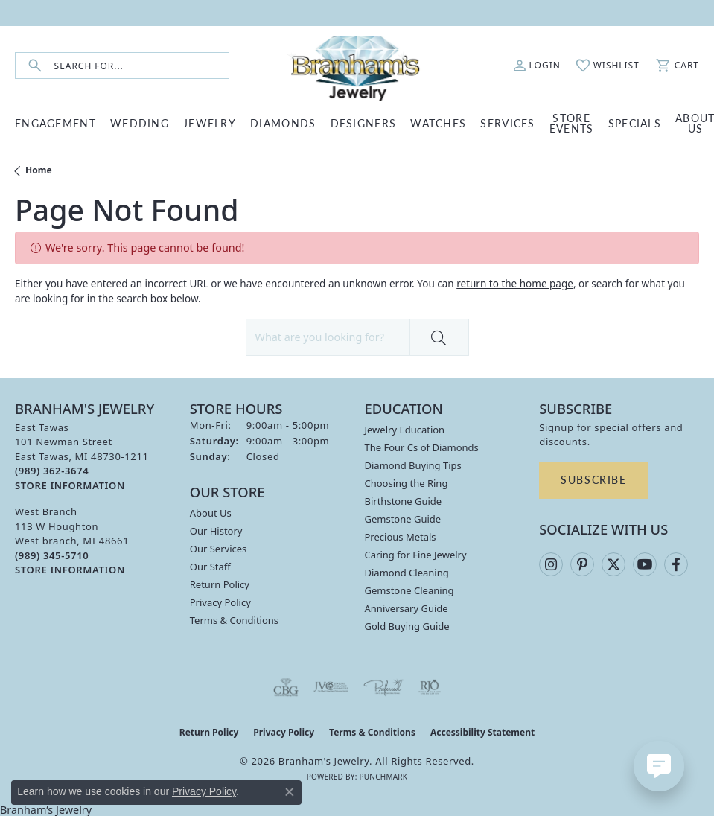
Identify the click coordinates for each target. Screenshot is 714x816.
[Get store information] (70, 485)
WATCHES (438, 122)
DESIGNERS (364, 122)
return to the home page (514, 283)
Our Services (218, 548)
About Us (211, 513)
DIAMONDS (283, 122)
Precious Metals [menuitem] (400, 537)
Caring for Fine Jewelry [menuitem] (416, 554)
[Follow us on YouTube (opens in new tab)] (645, 564)
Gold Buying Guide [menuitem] (407, 626)
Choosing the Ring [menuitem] (406, 483)
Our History (216, 531)
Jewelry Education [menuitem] (405, 429)
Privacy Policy (220, 602)
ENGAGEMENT (55, 122)
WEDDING (139, 122)
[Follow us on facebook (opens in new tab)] (676, 564)
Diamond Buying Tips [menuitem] (413, 465)
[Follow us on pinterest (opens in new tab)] (582, 564)
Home (38, 170)
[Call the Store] (52, 470)
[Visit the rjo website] (429, 687)
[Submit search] (35, 66)
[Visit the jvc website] (330, 687)
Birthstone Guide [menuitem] (403, 501)
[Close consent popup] (289, 792)
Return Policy (219, 584)
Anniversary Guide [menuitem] (406, 608)
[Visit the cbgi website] (286, 687)
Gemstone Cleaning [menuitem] (409, 590)
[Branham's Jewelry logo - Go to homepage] (357, 65)
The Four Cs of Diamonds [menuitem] (422, 447)
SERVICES (507, 122)
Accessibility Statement (482, 732)
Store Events (571, 123)
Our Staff (210, 566)
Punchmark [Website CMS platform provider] (383, 776)
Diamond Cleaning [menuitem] (407, 572)
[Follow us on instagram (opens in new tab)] (551, 564)
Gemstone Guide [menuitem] (403, 519)
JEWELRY (209, 122)
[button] (537, 65)
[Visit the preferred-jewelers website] (383, 687)
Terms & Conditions (234, 620)
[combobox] (141, 66)
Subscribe (593, 479)
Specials (634, 122)
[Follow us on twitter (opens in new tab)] (613, 564)
